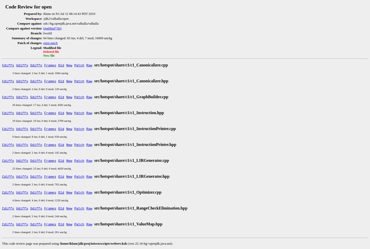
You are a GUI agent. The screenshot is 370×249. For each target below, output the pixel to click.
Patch (79, 65)
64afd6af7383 (52, 28)
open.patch (50, 43)
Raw (89, 65)
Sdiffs (36, 65)
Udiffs (22, 65)
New (69, 65)
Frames (50, 65)
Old (61, 65)
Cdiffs (8, 65)
